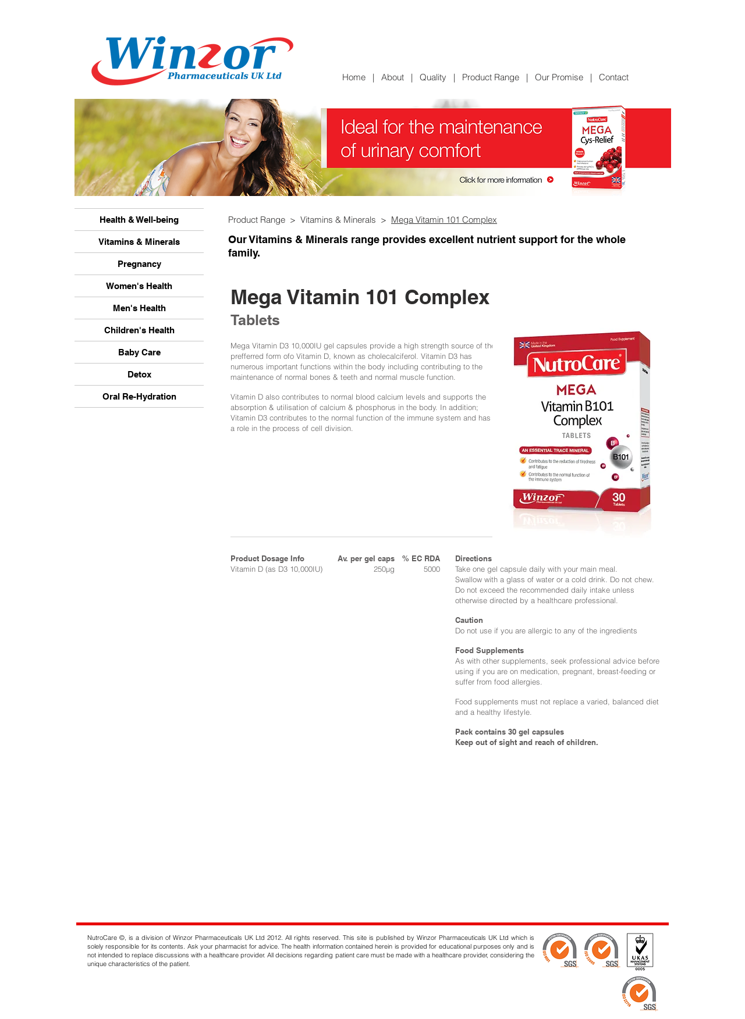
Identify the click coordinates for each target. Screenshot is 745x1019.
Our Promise (559, 77)
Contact (614, 77)
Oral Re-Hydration (139, 396)
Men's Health (139, 308)
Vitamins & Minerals (139, 242)
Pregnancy (139, 264)
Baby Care (139, 352)
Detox (139, 374)
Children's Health (139, 330)
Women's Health (139, 286)
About (392, 77)
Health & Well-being (139, 220)
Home (357, 77)
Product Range (490, 77)
